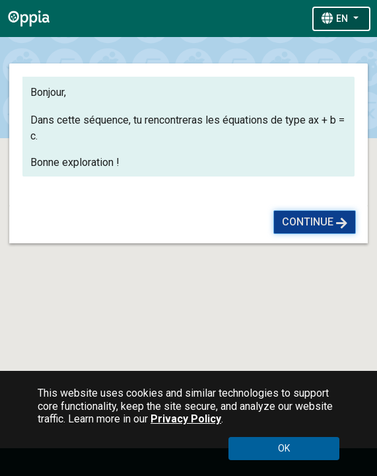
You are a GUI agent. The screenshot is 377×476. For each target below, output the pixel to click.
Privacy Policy (186, 419)
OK (284, 448)
